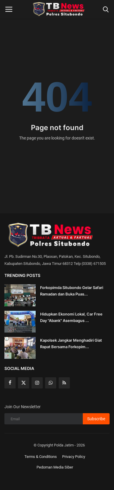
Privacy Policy (73, 456)
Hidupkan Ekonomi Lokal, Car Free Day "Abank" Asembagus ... (71, 317)
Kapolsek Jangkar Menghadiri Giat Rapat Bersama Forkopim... (71, 343)
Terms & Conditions (40, 456)
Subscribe (96, 418)
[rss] (64, 382)
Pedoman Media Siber (55, 467)
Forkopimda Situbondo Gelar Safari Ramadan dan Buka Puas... (71, 290)
